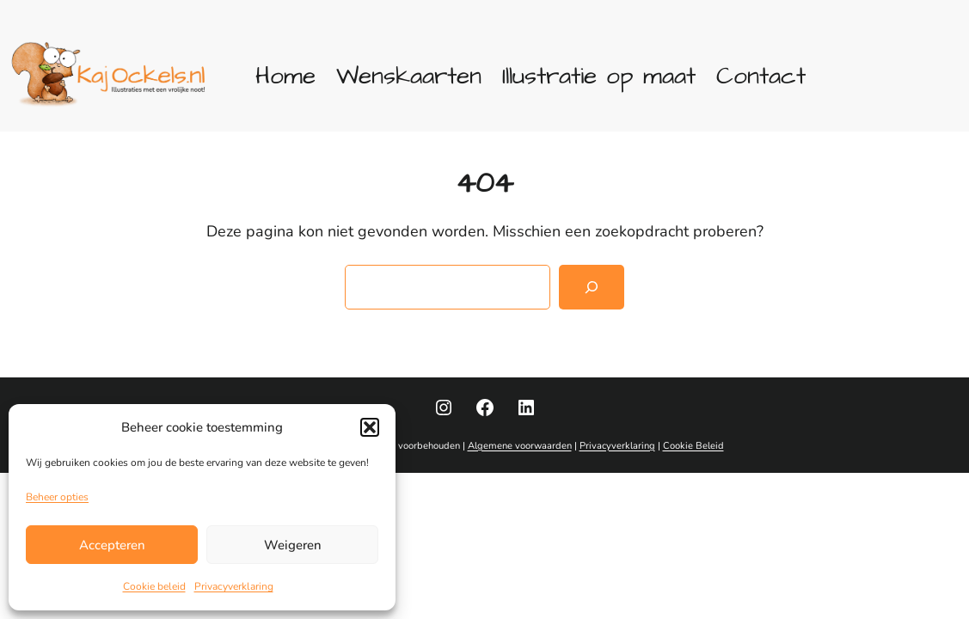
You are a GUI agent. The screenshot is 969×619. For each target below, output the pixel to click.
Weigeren (293, 545)
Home (285, 76)
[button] (369, 427)
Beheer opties (57, 497)
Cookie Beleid (693, 445)
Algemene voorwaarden (520, 445)
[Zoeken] (591, 287)
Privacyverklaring (233, 586)
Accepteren (112, 545)
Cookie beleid (154, 586)
